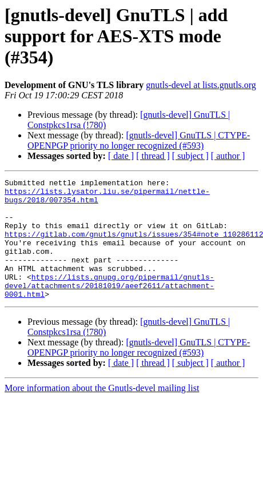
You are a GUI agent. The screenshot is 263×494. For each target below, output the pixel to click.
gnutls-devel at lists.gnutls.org (201, 85)
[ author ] (228, 156)
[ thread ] (153, 156)
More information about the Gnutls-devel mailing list (102, 412)
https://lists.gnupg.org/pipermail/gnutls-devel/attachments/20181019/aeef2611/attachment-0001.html (109, 307)
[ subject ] (190, 156)
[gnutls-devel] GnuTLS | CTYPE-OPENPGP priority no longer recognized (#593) (138, 140)
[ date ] (121, 156)
